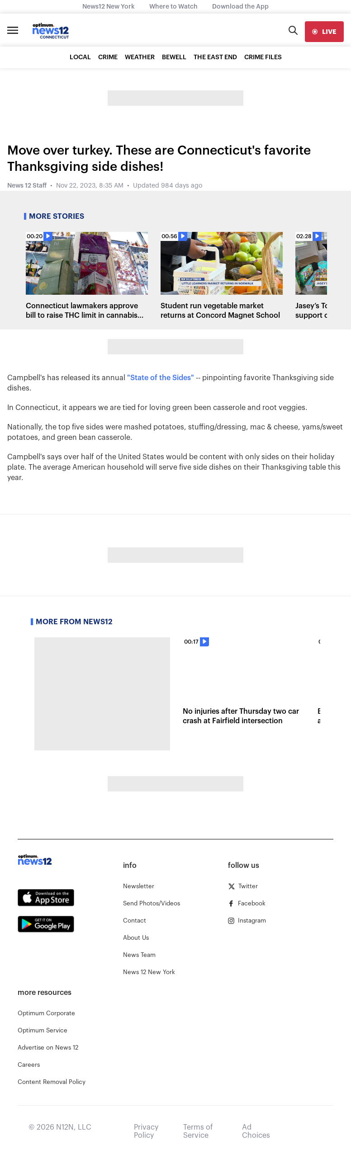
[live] (324, 31)
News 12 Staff (27, 186)
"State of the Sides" (160, 378)
